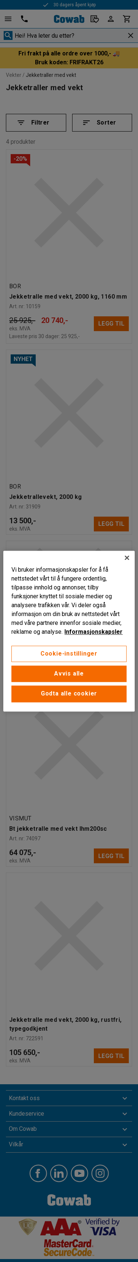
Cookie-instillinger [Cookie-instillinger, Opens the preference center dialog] (69, 653)
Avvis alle (69, 673)
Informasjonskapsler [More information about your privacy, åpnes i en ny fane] (93, 631)
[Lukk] (126, 557)
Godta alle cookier (69, 693)
